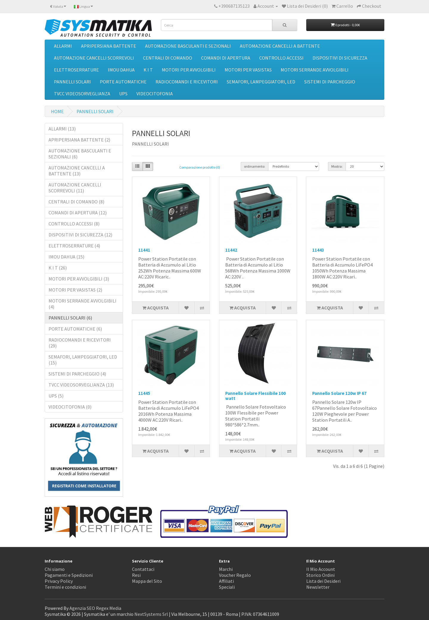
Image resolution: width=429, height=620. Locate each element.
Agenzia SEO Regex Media (95, 608)
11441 (144, 250)
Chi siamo (55, 569)
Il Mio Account (320, 569)
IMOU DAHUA (121, 70)
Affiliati (226, 581)
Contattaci (143, 569)
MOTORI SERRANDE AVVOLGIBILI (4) (82, 304)
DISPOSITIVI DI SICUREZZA (340, 58)
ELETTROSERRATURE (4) (74, 246)
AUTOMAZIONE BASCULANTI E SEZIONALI (188, 46)
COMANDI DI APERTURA (225, 58)
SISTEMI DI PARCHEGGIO (329, 82)
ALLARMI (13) (62, 129)
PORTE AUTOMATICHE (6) (75, 329)
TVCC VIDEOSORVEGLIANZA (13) (81, 385)
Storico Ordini (320, 575)
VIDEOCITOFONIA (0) (70, 407)
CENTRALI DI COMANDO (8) (76, 202)
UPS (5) (56, 396)
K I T (148, 70)
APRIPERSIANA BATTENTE (108, 46)
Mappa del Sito (147, 581)
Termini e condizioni (65, 587)
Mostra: (337, 166)
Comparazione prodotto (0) (199, 167)
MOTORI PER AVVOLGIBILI (189, 70)
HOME (57, 111)
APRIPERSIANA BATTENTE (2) (79, 140)
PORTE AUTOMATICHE (123, 82)
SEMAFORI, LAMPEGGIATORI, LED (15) (83, 360)
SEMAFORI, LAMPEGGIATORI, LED (261, 82)
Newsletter (317, 587)
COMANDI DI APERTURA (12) (78, 213)
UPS (123, 93)
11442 (231, 250)
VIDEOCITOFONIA (154, 93)
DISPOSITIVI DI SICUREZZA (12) (80, 235)
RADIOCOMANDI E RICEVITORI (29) (80, 343)
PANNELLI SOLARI (72, 82)
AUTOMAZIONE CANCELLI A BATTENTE (280, 46)
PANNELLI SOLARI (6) (70, 318)
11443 (318, 250)
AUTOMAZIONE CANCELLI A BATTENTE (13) (77, 171)
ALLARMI (63, 46)
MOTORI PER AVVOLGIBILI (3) (79, 279)
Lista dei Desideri (323, 581)
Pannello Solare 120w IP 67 (339, 393)
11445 (144, 393)
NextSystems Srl (151, 614)
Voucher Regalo (235, 575)
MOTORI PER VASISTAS (248, 70)
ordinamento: (254, 166)
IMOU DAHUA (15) (66, 257)
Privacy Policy (59, 581)
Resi (136, 575)
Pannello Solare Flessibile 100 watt (255, 395)
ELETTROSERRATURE (76, 70)
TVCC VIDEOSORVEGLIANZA (82, 93)
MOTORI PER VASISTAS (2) (75, 290)
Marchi (226, 569)
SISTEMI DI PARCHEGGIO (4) (77, 374)
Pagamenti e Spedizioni (69, 575)
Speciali (227, 587)
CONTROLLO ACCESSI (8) (74, 224)
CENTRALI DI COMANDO (167, 58)
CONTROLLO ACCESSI (281, 58)
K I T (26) (58, 268)
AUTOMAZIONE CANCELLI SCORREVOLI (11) (75, 188)
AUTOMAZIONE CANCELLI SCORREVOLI (94, 58)
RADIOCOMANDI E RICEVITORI (187, 82)
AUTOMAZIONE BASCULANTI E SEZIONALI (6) (80, 154)
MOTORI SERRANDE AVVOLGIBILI (315, 70)
